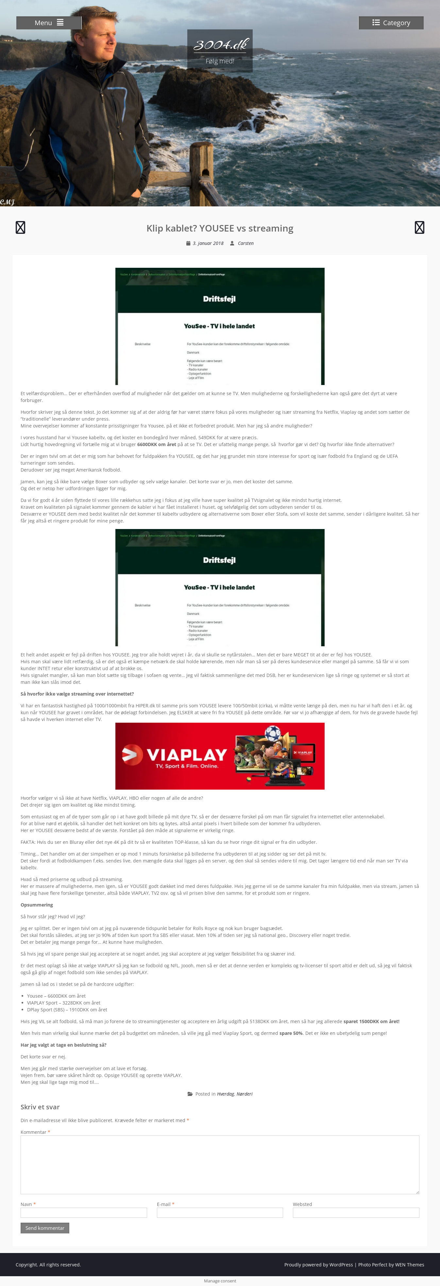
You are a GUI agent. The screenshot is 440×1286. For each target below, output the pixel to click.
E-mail (166, 1204)
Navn (28, 1204)
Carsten (246, 243)
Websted (302, 1204)
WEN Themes (409, 1265)
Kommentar (35, 1132)
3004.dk (220, 44)
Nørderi (245, 1094)
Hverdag (225, 1094)
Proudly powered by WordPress (318, 1265)
